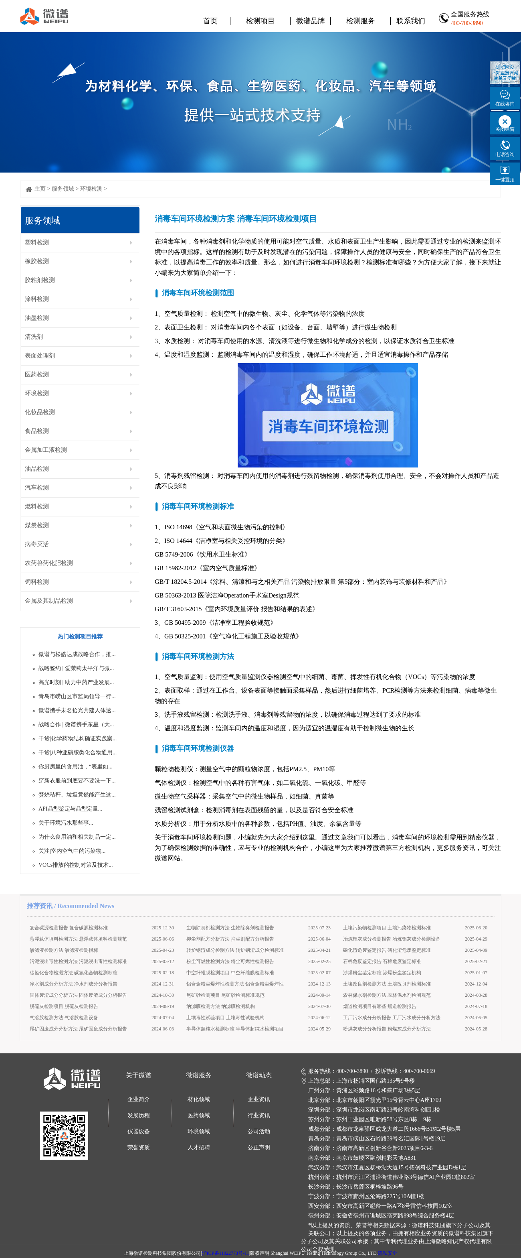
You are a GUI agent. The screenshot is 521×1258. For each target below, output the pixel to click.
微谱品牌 (310, 21)
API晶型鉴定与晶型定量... (70, 809)
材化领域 (199, 1099)
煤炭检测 (37, 525)
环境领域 (199, 1131)
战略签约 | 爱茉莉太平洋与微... (76, 668)
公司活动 (259, 1131)
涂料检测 (37, 299)
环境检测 (91, 189)
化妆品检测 (40, 412)
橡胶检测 (37, 261)
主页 (40, 189)
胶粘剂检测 (40, 280)
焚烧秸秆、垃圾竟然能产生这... (77, 795)
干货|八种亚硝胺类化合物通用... (77, 753)
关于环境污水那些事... (65, 823)
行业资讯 (259, 1115)
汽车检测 (37, 487)
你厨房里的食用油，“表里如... (75, 767)
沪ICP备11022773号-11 (225, 1253)
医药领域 (199, 1115)
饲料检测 (37, 582)
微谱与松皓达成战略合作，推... (77, 654)
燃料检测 (37, 506)
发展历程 (138, 1115)
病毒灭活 (37, 544)
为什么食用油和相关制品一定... (77, 837)
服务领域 (63, 189)
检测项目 (260, 21)
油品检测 (37, 468)
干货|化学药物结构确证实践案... (77, 739)
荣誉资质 (138, 1147)
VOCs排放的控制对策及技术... (75, 865)
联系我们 (410, 21)
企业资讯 (259, 1099)
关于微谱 (138, 1075)
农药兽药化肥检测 (49, 563)
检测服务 (360, 21)
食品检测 (37, 431)
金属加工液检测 (46, 450)
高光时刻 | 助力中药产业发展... (76, 682)
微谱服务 (199, 1075)
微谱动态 (259, 1075)
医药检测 (37, 374)
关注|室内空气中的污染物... (71, 851)
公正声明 (259, 1147)
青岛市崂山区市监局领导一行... (77, 696)
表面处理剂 (40, 355)
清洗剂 (34, 336)
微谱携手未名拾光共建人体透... (77, 710)
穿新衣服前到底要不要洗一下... (77, 781)
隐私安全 (387, 1253)
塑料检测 (37, 242)
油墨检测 (37, 318)
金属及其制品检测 (49, 600)
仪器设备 (138, 1131)
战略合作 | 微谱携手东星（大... (76, 724)
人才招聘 (199, 1147)
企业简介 (138, 1099)
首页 (210, 21)
